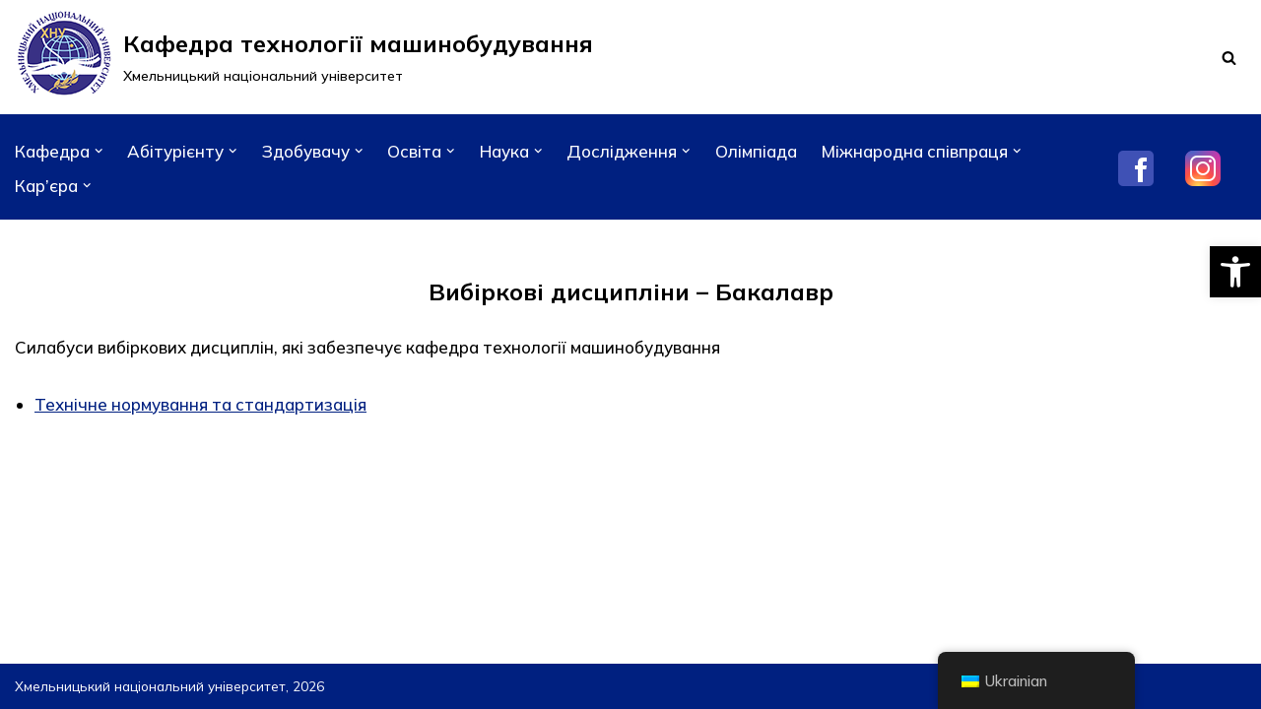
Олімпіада (756, 151)
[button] (1235, 271)
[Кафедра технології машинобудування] (304, 57)
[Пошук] (1229, 57)
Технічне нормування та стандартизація (200, 404)
